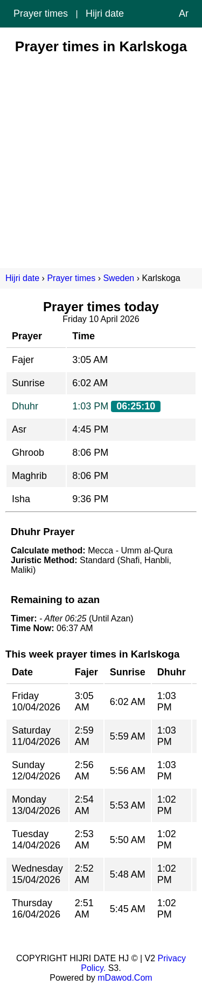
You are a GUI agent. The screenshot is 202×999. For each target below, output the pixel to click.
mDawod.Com (124, 977)
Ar (184, 13)
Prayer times (40, 13)
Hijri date (105, 13)
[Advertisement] (101, 156)
